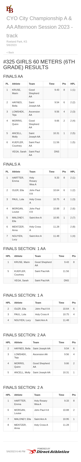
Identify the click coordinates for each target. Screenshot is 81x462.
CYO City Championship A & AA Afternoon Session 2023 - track (39, 26)
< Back (10, 52)
